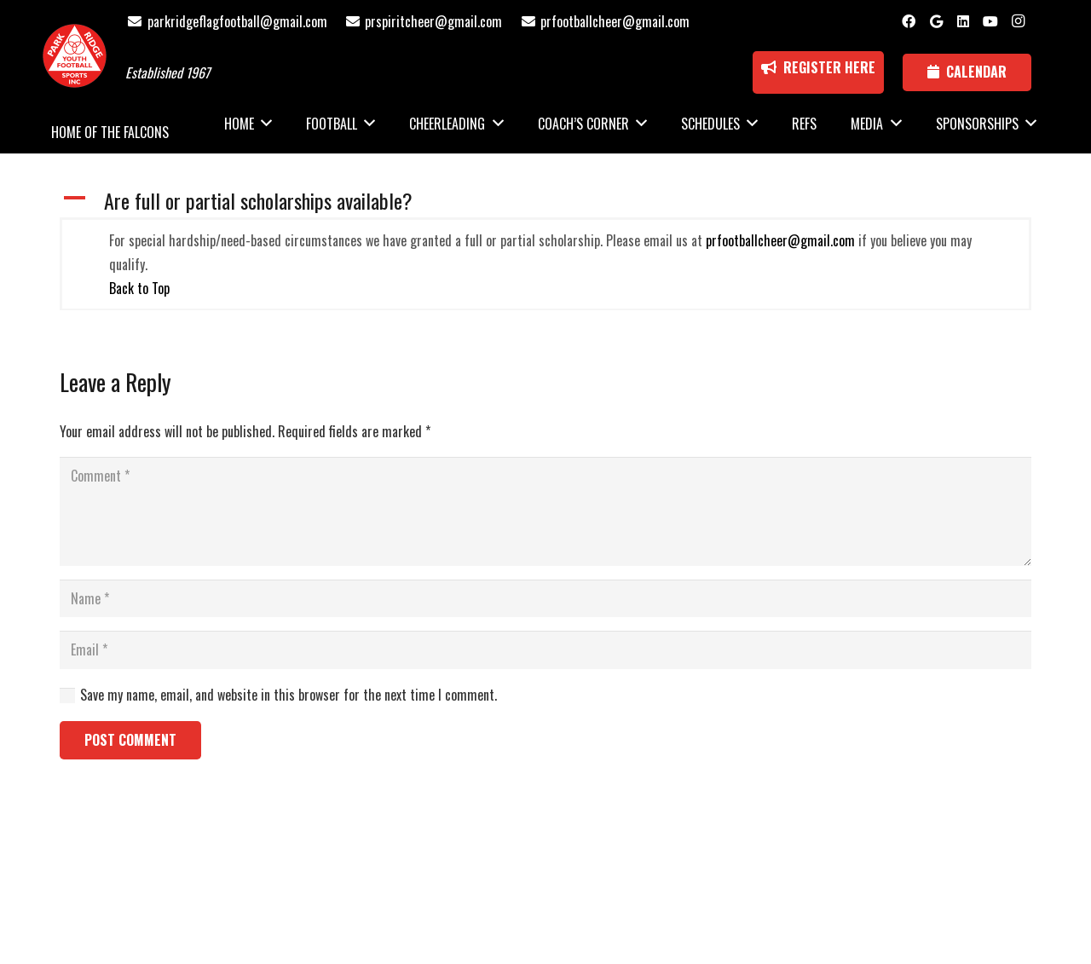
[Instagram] (1017, 21)
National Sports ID (576, 870)
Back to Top (139, 288)
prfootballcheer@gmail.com (780, 240)
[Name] (545, 599)
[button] (545, 200)
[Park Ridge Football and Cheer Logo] (75, 56)
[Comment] (545, 511)
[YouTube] (990, 21)
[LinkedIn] (963, 21)
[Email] (545, 650)
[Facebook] (908, 21)
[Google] (936, 21)
